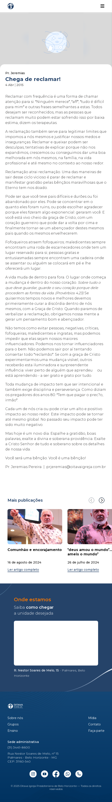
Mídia (92, 718)
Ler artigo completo (23, 570)
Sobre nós (15, 718)
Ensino (12, 731)
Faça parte (96, 731)
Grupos (13, 724)
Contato (94, 724)
